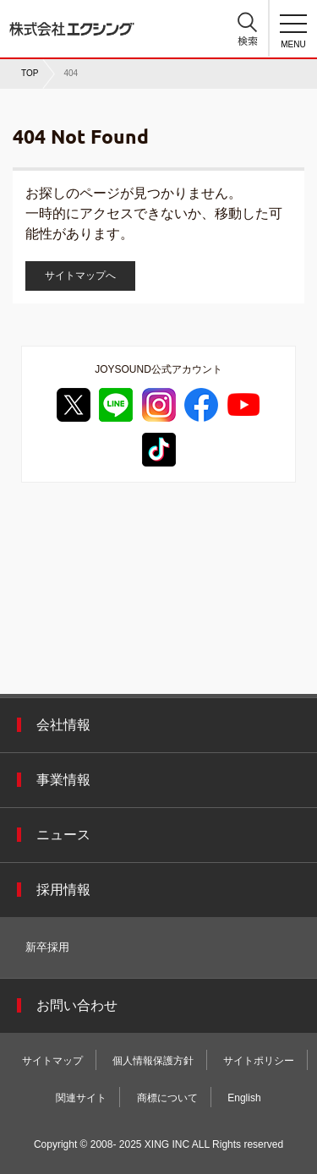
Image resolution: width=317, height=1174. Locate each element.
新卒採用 (47, 947)
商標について (167, 1098)
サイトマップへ (80, 275)
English (243, 1098)
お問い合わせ (77, 1005)
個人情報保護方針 (153, 1061)
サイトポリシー (258, 1061)
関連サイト (81, 1098)
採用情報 (63, 889)
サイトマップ (52, 1061)
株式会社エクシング (71, 23)
